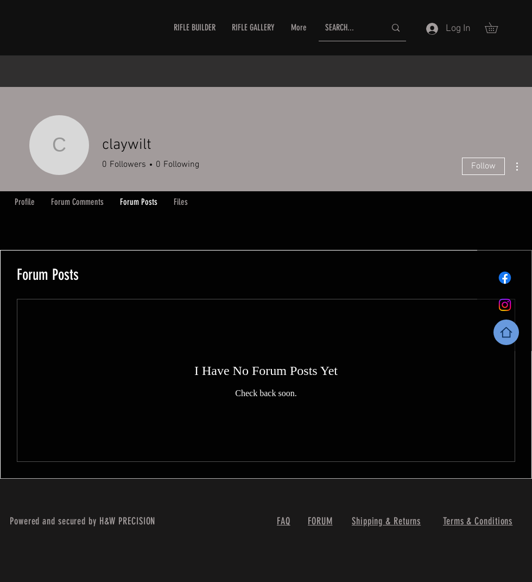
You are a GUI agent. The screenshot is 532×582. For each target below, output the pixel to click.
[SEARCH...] (347, 28)
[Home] (506, 332)
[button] (496, 27)
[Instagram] (505, 305)
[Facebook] (505, 278)
